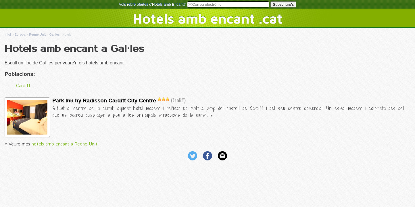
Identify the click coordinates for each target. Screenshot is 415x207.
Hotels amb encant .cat (208, 18)
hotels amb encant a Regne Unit (64, 143)
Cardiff (23, 85)
